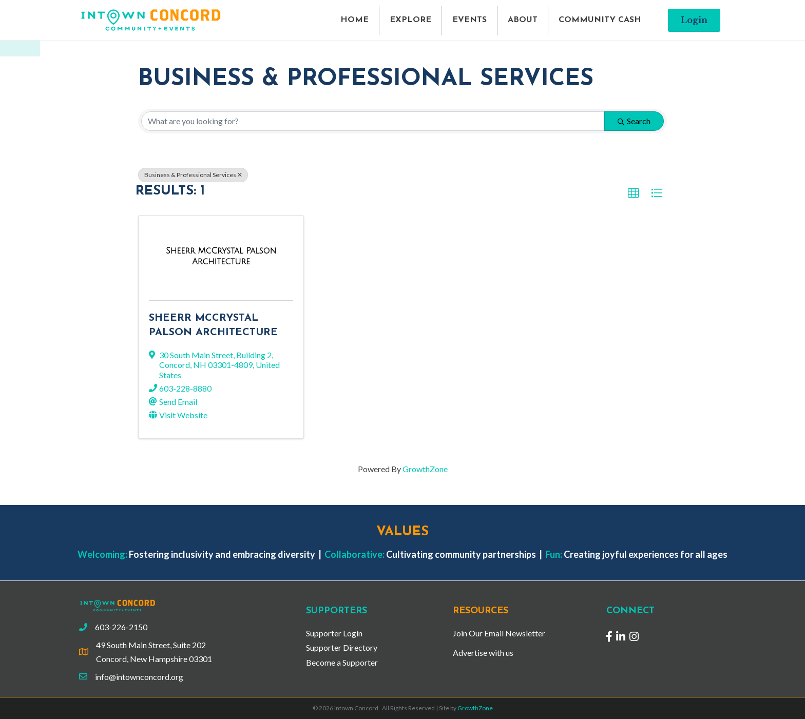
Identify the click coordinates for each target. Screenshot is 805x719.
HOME (354, 20)
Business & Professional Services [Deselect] (193, 175)
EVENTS (469, 20)
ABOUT (523, 20)
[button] (694, 20)
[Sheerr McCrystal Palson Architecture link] (221, 255)
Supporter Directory (341, 647)
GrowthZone (425, 469)
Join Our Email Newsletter (499, 633)
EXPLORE (410, 20)
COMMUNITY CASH (600, 20)
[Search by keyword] (373, 121)
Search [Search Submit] (634, 121)
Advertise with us (483, 652)
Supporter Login (334, 633)
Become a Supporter (342, 662)
